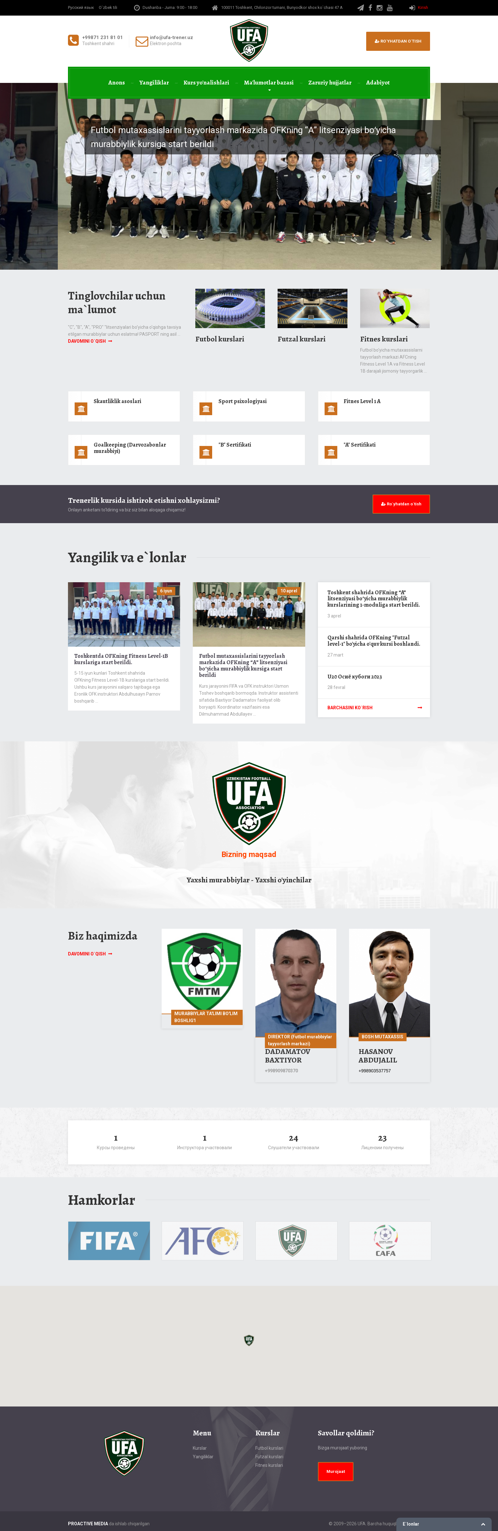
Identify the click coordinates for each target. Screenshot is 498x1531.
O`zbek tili (108, 7)
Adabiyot (378, 82)
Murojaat (335, 1471)
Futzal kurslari (302, 339)
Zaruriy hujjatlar (330, 82)
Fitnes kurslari (384, 339)
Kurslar (200, 1448)
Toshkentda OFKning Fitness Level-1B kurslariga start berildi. (121, 659)
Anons (116, 82)
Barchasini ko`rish (350, 707)
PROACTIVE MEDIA (88, 1523)
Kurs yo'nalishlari (206, 82)
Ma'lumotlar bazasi (269, 82)
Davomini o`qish (87, 341)
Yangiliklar (154, 82)
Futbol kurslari (219, 339)
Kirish (423, 7)
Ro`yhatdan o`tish (398, 41)
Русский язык (81, 7)
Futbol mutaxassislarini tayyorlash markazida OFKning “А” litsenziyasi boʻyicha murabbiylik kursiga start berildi (243, 665)
